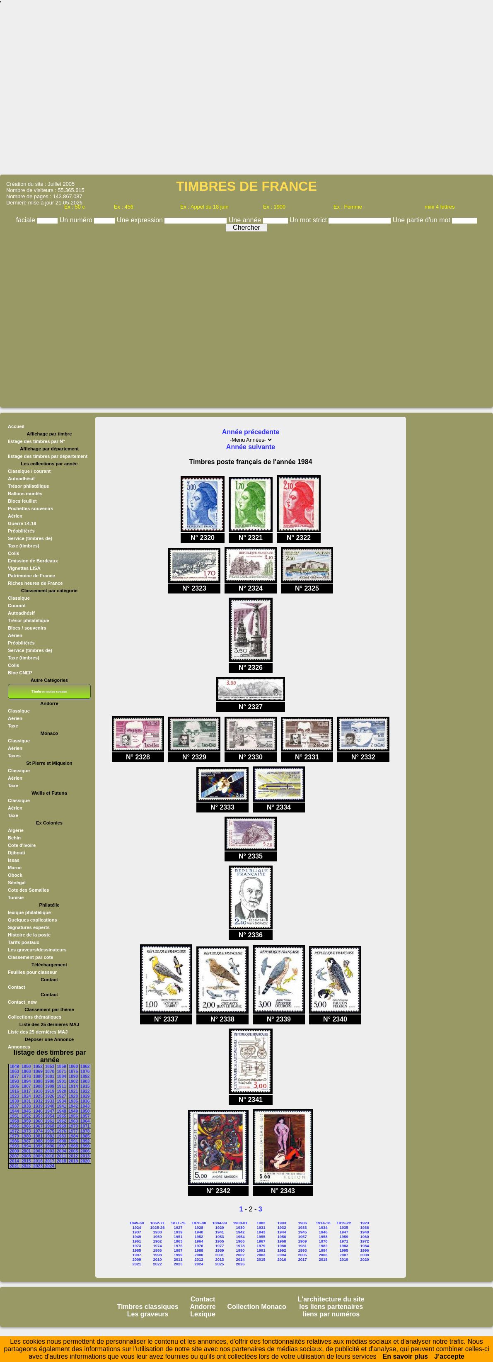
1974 (37, 1131)
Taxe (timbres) (23, 545)
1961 (49, 1121)
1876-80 (199, 1223)
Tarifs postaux (23, 942)
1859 (61, 1066)
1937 (14, 1106)
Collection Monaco (256, 1306)
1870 (49, 1071)
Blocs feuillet (22, 501)
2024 (49, 1166)
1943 (84, 1106)
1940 (49, 1106)
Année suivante (250, 446)
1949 (73, 1111)
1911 (61, 1086)
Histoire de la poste (29, 934)
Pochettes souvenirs (30, 508)
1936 (84, 1101)
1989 (49, 1141)
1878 (26, 1076)
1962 (61, 1121)
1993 (14, 1146)
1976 (61, 1131)
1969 (61, 1126)
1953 (37, 1116)
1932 (37, 1101)
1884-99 (220, 1223)
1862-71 (157, 1223)
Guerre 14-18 (22, 523)
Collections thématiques (34, 1016)
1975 (49, 1131)
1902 (73, 1081)
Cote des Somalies (28, 890)
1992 (84, 1141)
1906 (14, 1086)
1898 (37, 1081)
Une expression (141, 220)
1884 (61, 1076)
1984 (73, 1136)
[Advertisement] (246, 90)
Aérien (15, 515)
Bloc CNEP (20, 672)
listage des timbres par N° (36, 441)
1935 (73, 1101)
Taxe (13, 725)
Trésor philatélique (28, 486)
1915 (84, 1086)
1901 (61, 1081)
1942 (73, 1106)
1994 (26, 1146)
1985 (84, 1136)
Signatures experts (29, 927)
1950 (84, 1111)
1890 (73, 1076)
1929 (84, 1096)
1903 (84, 1081)
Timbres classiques (147, 1306)
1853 (49, 1066)
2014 (14, 1161)
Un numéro (77, 220)
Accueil (16, 426)
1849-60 (137, 1223)
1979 (14, 1136)
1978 (84, 1131)
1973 (26, 1131)
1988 (37, 1141)
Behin (14, 837)
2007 (14, 1156)
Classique (19, 598)
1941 (61, 1106)
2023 (37, 1166)
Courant (17, 605)
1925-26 (157, 1227)
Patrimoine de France (31, 575)
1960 (37, 1121)
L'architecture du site (331, 1299)
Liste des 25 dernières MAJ (38, 1031)
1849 (14, 1066)
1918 (37, 1091)
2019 (73, 1161)
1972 (14, 1131)
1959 (26, 1121)
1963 (73, 1121)
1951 (14, 1116)
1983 (61, 1136)
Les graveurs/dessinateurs (37, 949)
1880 (37, 1076)
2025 (219, 1264)
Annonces (19, 1046)
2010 (49, 1156)
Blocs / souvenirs (27, 627)
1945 (26, 1111)
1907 (26, 1086)
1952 (26, 1116)
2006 (84, 1151)
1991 (73, 1141)
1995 (37, 1146)
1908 (37, 1086)
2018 (61, 1161)
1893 (14, 1081)
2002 (37, 1151)
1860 (73, 1066)
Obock (15, 875)
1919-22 (344, 1223)
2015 (26, 1161)
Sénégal (17, 882)
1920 (61, 1091)
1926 (49, 1096)
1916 (14, 1091)
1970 (73, 1126)
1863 (14, 1071)
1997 (61, 1146)
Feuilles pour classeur (32, 972)
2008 (26, 1156)
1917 (26, 1091)
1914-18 (323, 1223)
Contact (16, 987)
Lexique (202, 1314)
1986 (14, 1141)
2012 (73, 1156)
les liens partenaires (331, 1306)
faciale (26, 220)
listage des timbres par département (47, 456)
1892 (84, 1076)
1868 (26, 1071)
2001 (26, 1151)
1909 (49, 1086)
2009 (37, 1156)
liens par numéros (331, 1314)
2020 (84, 1161)
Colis (13, 553)
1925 (37, 1096)
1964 (84, 1121)
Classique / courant (29, 471)
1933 (49, 1101)
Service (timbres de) (30, 538)
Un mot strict (309, 220)
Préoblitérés (21, 530)
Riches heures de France (35, 583)
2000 (14, 1151)
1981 (37, 1136)
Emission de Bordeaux (33, 560)
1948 (61, 1111)
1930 (14, 1101)
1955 (61, 1116)
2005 (73, 1151)
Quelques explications (32, 919)
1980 (26, 1136)
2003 (49, 1151)
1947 (49, 1111)
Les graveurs (148, 1314)
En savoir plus (405, 1356)
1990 (61, 1141)
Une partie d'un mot (422, 220)
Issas (13, 860)
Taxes (14, 755)
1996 (49, 1146)
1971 (84, 1126)
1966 (26, 1126)
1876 (84, 1071)
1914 (73, 1086)
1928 (73, 1096)
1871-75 (178, 1223)
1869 (37, 1071)
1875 (73, 1071)
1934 (61, 1101)
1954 (49, 1116)
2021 (14, 1166)
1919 (49, 1091)
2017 (49, 1161)
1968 (49, 1126)
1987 (26, 1141)
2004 (61, 1151)
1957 (84, 1116)
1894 (26, 1081)
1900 (49, 1081)
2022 (26, 1166)
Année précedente (251, 431)
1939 (37, 1106)
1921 (73, 1091)
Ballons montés (25, 493)
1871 (61, 1071)
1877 (14, 1076)
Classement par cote (30, 957)
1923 (14, 1096)
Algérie (16, 830)
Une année (246, 220)
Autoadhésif (21, 478)
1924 (26, 1096)
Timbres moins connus (49, 691)
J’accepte (449, 1356)
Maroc (15, 867)
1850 (26, 1066)
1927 (61, 1096)
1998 (73, 1146)
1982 (49, 1136)
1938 (26, 1106)
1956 (73, 1116)
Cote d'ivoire (22, 845)
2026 (240, 1264)
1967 (37, 1126)
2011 (61, 1156)
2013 (84, 1156)
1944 (14, 1111)
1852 (37, 1066)
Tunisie (16, 897)
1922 (84, 1091)
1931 (26, 1101)
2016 (37, 1161)
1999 (84, 1146)
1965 (14, 1126)
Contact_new (22, 1002)
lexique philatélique (29, 912)
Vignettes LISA (24, 568)
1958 (14, 1121)
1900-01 (240, 1223)
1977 (73, 1131)
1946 (37, 1111)
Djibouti (16, 852)
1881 (49, 1076)
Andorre (202, 1306)
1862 (84, 1066)
